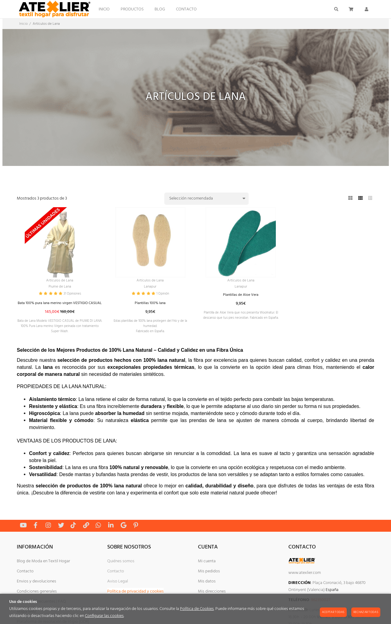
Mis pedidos (209, 583)
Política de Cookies (197, 608)
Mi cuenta (207, 573)
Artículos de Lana (59, 280)
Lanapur (150, 288)
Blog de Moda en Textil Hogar (43, 573)
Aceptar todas (333, 612)
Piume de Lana (60, 288)
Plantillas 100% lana (150, 306)
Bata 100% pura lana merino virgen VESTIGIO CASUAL (59, 309)
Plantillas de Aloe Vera (241, 296)
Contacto (25, 583)
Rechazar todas (365, 612)
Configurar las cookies (104, 615)
